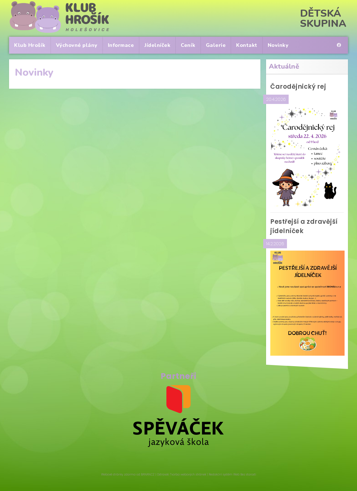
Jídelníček (157, 45)
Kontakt (246, 45)
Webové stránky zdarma (118, 474)
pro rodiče (340, 40)
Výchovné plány (76, 45)
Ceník (188, 45)
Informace (121, 45)
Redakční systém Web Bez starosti (232, 474)
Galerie (216, 45)
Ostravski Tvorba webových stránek (181, 474)
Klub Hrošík (29, 45)
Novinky (278, 45)
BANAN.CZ (147, 474)
